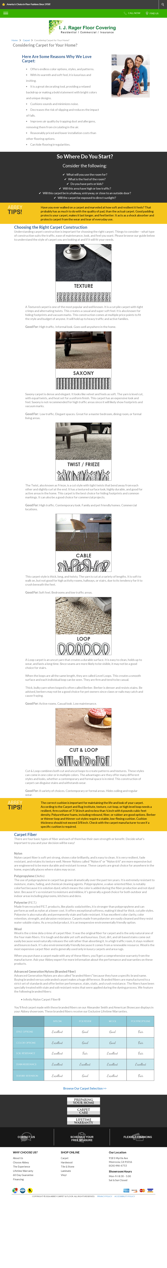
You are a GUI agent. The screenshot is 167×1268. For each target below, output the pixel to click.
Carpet (26, 40)
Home (15, 40)
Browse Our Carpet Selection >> (85, 1157)
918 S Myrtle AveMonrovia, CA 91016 (120, 1228)
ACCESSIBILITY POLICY (124, 1264)
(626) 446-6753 (118, 1233)
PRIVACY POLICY (104, 1264)
